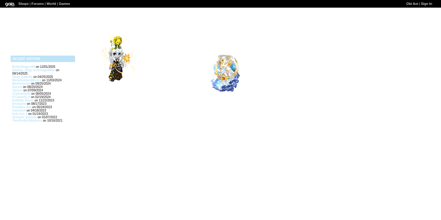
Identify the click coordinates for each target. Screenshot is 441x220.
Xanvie (17, 87)
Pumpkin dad (22, 107)
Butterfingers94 (23, 66)
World (51, 4)
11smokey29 (21, 93)
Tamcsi (17, 90)
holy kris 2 (19, 114)
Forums (38, 4)
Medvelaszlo (21, 83)
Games (64, 4)
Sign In (426, 4)
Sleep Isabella (22, 77)
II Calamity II (21, 97)
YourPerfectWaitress (27, 120)
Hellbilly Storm (23, 100)
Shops (23, 4)
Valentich (19, 110)
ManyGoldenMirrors (26, 80)
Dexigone (19, 103)
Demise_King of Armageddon (33, 70)
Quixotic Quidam (24, 117)
